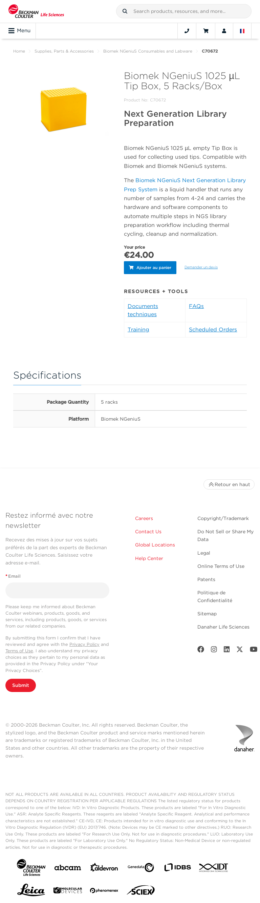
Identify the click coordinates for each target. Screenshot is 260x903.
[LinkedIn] (227, 649)
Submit (20, 684)
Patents (206, 578)
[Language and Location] (242, 31)
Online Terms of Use (220, 565)
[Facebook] (200, 649)
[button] (125, 11)
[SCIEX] (141, 890)
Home (19, 51)
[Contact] (187, 31)
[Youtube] (254, 649)
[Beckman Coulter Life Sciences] (36, 11)
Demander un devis (201, 266)
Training (138, 328)
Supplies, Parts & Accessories (64, 51)
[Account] (224, 31)
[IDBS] (177, 868)
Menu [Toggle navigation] (19, 30)
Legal (203, 551)
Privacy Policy (84, 643)
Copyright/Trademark (223, 517)
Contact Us (148, 530)
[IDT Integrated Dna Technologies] (214, 867)
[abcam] (68, 867)
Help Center (149, 557)
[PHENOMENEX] (104, 890)
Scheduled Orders (213, 328)
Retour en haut (229, 483)
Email (13, 575)
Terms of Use (19, 649)
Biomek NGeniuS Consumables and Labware (147, 51)
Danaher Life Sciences (223, 625)
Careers (144, 517)
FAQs (196, 305)
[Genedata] (141, 867)
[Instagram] (214, 649)
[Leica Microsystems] (31, 890)
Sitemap (207, 612)
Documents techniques (143, 309)
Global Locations (155, 543)
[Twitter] (239, 649)
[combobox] (183, 11)
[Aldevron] (104, 868)
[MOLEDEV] (68, 890)
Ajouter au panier (150, 266)
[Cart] (205, 31)
